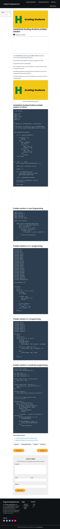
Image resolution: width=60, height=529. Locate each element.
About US (26, 504)
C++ (34, 505)
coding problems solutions (26, 444)
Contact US (26, 505)
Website (17, 484)
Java (34, 504)
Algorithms (16, 444)
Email (32, 477)
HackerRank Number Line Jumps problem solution (27, 440)
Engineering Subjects (31, 2)
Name (16, 477)
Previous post (19, 450)
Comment (17, 464)
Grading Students (26, 55)
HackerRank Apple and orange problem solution (26, 438)
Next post (42, 450)
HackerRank (42, 444)
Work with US (53, 6)
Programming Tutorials (43, 2)
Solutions (53, 2)
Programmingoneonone (12, 4)
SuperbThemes (40, 527)
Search (3, 12)
